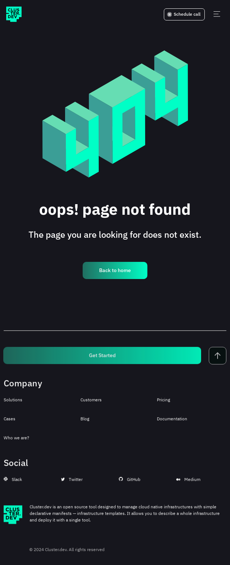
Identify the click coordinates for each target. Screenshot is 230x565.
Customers (91, 403)
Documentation (172, 422)
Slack (13, 482)
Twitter (72, 482)
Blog (84, 422)
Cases (9, 422)
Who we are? (16, 441)
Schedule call (183, 14)
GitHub (129, 482)
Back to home (115, 270)
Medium (188, 482)
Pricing (163, 403)
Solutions (13, 403)
